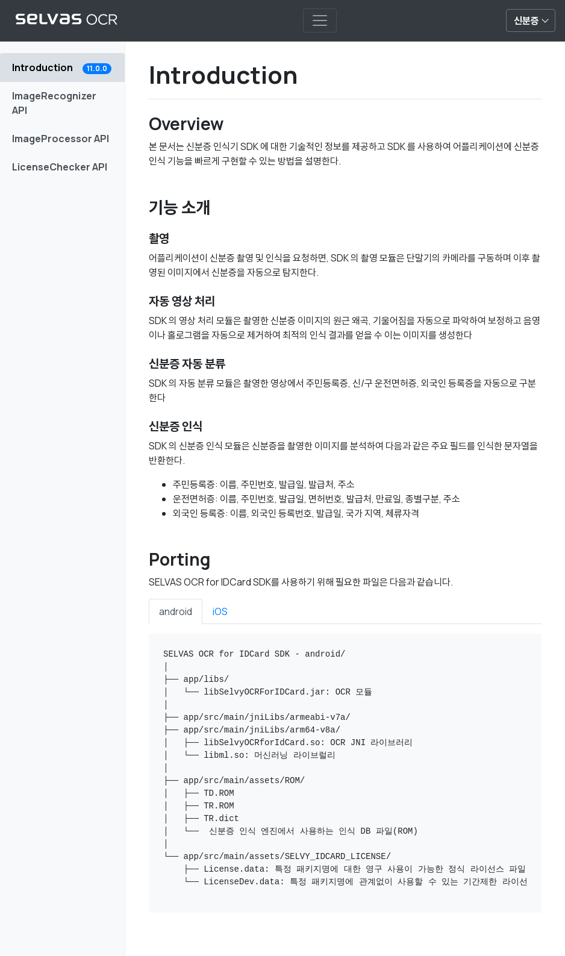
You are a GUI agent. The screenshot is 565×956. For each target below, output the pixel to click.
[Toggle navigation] (320, 20)
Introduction (61, 67)
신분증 (526, 20)
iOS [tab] (220, 611)
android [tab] (175, 611)
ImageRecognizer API (54, 103)
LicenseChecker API (59, 166)
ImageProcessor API (60, 138)
